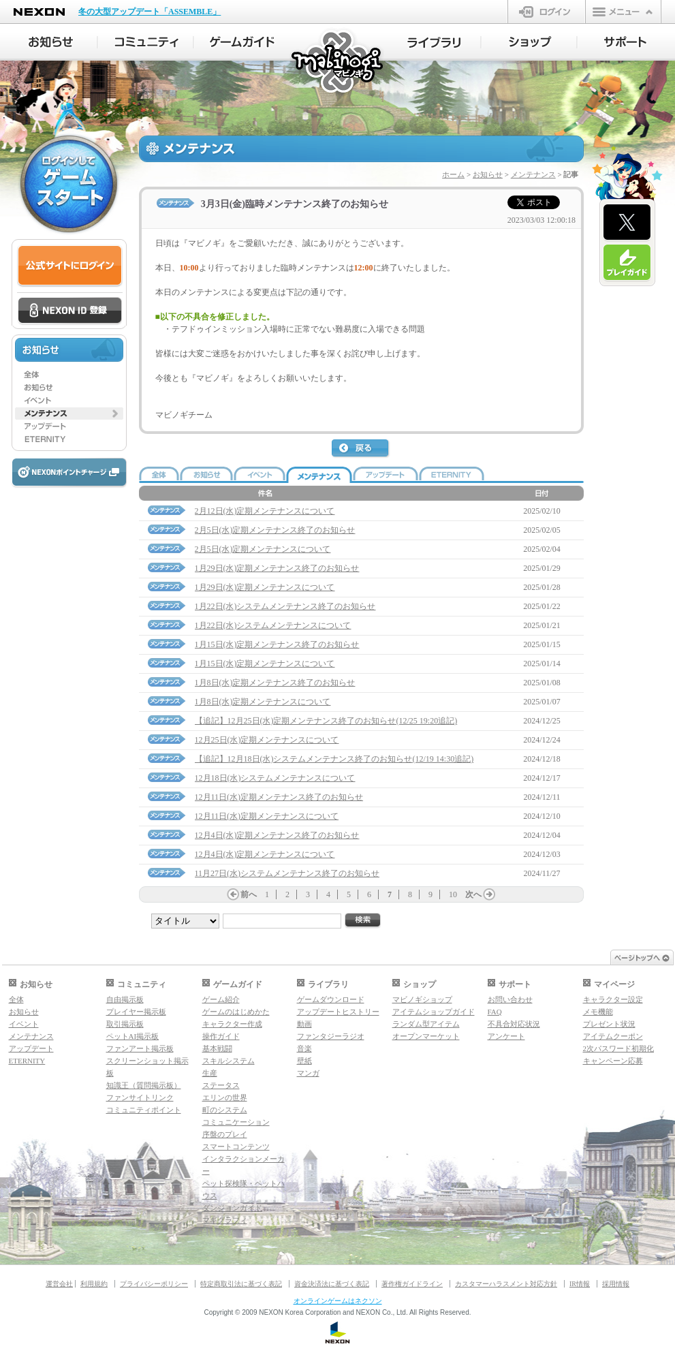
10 (453, 894)
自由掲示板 (125, 999)
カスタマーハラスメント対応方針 (506, 1284)
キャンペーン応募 (613, 1061)
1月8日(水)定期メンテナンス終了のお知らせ (275, 682)
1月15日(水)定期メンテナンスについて (265, 663)
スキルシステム (228, 1061)
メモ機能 (598, 1012)
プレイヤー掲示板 (136, 1012)
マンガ (308, 1073)
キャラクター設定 (613, 999)
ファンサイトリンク (140, 1097)
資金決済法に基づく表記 (331, 1284)
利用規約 (94, 1284)
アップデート (31, 1048)
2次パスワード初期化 (619, 1048)
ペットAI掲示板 (132, 1036)
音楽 (304, 1048)
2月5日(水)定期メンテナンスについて (263, 549)
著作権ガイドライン (412, 1284)
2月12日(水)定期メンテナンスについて (265, 511)
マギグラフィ (224, 1220)
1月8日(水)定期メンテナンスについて (263, 701)
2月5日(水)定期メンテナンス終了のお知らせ (275, 530)
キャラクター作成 (232, 1024)
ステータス (221, 1085)
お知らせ (488, 174)
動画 (304, 1024)
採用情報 (615, 1284)
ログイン (546, 11)
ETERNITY (27, 1061)
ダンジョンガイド (232, 1208)
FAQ (495, 1012)
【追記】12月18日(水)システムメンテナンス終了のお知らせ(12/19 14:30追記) (334, 759)
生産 (209, 1073)
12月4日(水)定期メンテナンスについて (265, 854)
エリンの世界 (224, 1097)
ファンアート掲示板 (140, 1048)
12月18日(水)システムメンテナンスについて (275, 778)
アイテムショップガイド (433, 1012)
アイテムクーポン (613, 1036)
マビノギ (338, 62)
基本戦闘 (217, 1048)
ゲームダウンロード (330, 999)
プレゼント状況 (609, 1024)
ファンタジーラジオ (330, 1036)
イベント (24, 1024)
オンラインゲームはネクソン (338, 1301)
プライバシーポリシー (154, 1284)
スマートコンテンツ (236, 1146)
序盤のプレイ (224, 1134)
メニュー (623, 11)
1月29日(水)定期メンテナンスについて (265, 587)
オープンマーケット (426, 1036)
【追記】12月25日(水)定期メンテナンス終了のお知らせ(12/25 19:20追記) (326, 721)
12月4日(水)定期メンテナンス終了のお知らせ (277, 835)
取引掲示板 (125, 1024)
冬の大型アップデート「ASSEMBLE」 (149, 11)
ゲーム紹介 (221, 999)
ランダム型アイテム (426, 1024)
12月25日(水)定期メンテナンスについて (267, 740)
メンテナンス (533, 174)
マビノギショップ (422, 999)
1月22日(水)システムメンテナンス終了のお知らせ (285, 606)
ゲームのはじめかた (236, 1012)
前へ (248, 894)
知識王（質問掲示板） (143, 1085)
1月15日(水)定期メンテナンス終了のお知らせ (277, 644)
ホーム (453, 174)
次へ (473, 894)
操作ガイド (221, 1036)
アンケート (506, 1036)
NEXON (39, 12)
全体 (16, 999)
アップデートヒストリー (338, 1012)
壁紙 (304, 1061)
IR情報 (579, 1284)
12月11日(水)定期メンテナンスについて (267, 816)
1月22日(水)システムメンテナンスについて (273, 625)
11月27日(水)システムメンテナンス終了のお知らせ (287, 873)
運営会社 (59, 1284)
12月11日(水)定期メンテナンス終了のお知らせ (279, 797)
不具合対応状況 (514, 1024)
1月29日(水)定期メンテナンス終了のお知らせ (277, 568)
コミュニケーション (236, 1122)
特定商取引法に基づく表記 (241, 1284)
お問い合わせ (510, 999)
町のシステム (224, 1110)
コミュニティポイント (143, 1110)
